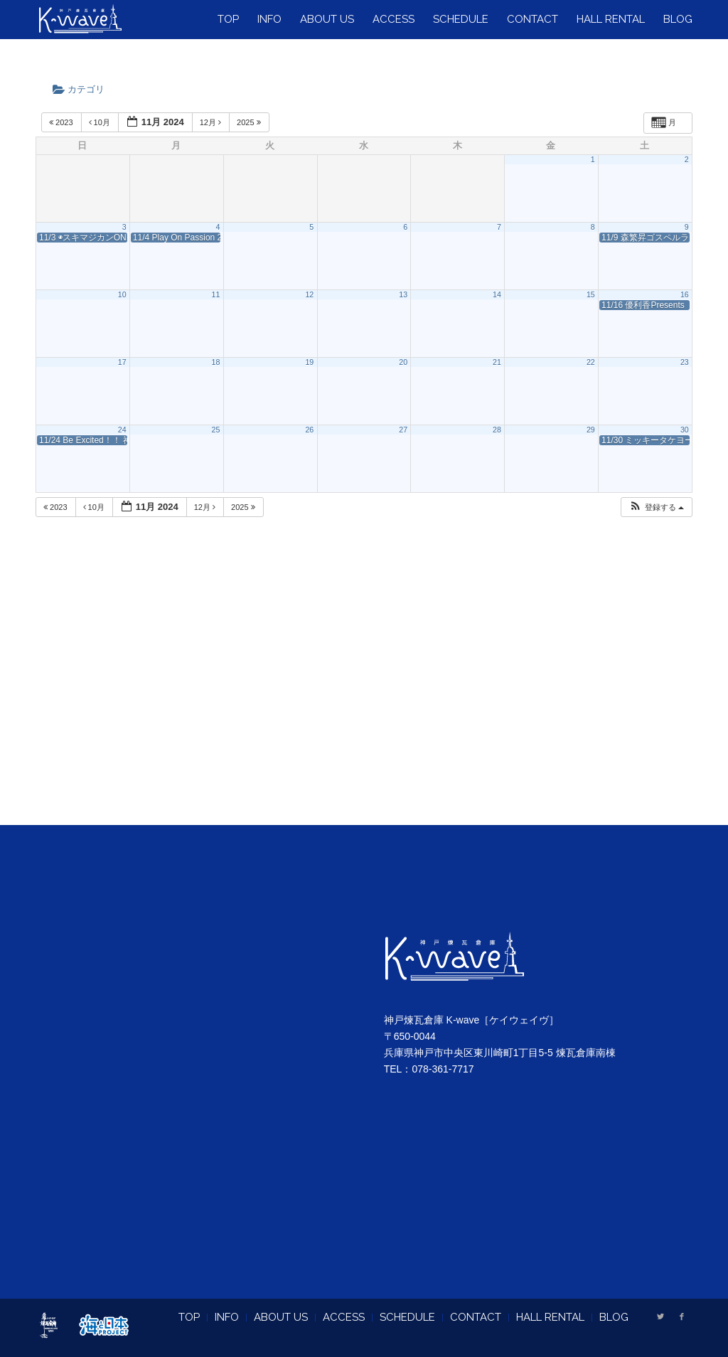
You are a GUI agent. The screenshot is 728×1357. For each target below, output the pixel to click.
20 (403, 362)
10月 (100, 122)
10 (122, 294)
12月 (211, 122)
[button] (656, 507)
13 (403, 294)
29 (591, 429)
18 (216, 362)
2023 (62, 122)
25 (216, 429)
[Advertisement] (364, 689)
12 (309, 294)
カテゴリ (83, 89)
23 (684, 362)
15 (591, 294)
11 (216, 294)
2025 (250, 122)
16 (684, 294)
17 (122, 362)
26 (309, 429)
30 (684, 429)
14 (497, 294)
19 (309, 362)
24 (122, 429)
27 (403, 429)
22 (591, 362)
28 (497, 429)
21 (497, 362)
